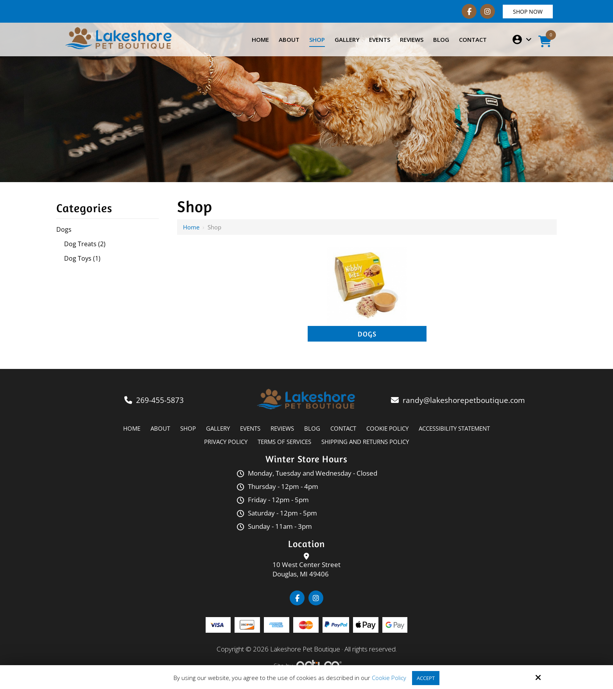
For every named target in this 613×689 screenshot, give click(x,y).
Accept (426, 678)
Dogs (367, 333)
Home (191, 227)
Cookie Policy (388, 677)
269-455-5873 (160, 400)
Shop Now (528, 11)
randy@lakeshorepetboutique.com (465, 400)
